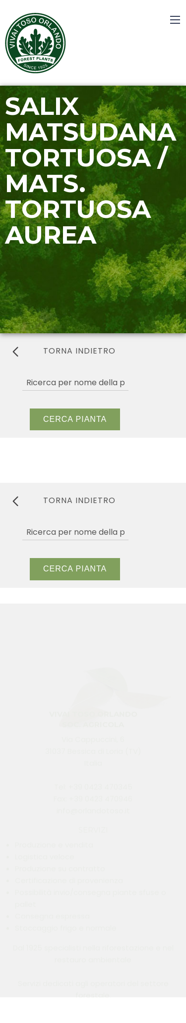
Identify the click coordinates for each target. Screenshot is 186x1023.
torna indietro (64, 351)
